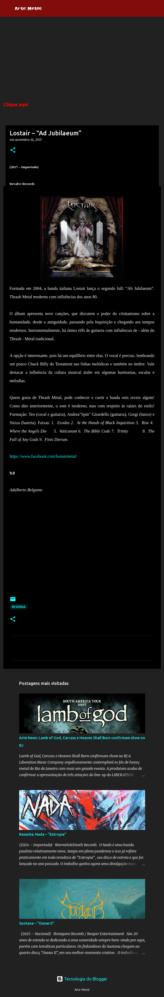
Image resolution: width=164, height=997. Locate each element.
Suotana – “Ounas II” (36, 923)
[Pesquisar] (157, 8)
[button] (13, 150)
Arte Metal (28, 8)
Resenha (18, 607)
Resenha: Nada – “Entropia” (42, 834)
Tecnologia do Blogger (82, 979)
